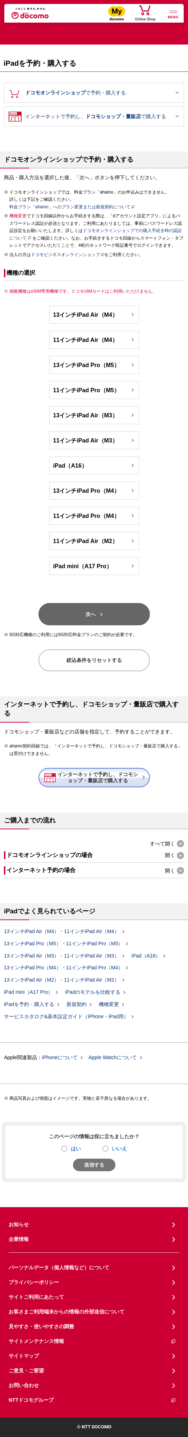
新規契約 (77, 1004)
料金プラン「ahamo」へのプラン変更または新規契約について (69, 206)
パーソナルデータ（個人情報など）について (59, 1267)
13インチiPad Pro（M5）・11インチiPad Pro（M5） (63, 944)
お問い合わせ (24, 1385)
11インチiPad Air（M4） (94, 340)
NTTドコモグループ (92, 1400)
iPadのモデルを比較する (92, 992)
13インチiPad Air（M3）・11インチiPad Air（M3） (61, 955)
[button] (167, 844)
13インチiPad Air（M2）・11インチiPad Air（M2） (61, 980)
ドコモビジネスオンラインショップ (65, 254)
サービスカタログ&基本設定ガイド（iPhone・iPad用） (66, 1016)
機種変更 (109, 1004)
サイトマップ (24, 1356)
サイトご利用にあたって (36, 1297)
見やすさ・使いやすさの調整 (41, 1326)
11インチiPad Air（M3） (94, 440)
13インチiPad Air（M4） (94, 314)
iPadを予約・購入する (29, 1004)
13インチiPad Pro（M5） (94, 365)
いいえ (119, 1148)
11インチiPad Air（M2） (94, 541)
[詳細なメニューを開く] (173, 14)
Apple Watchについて (112, 1057)
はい (76, 1148)
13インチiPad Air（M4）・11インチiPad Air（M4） (61, 931)
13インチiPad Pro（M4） (94, 490)
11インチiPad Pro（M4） (94, 516)
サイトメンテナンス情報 (92, 1341)
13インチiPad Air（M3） (94, 415)
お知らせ (19, 1224)
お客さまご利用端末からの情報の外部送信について (66, 1312)
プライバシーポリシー (34, 1282)
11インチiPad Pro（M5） (94, 390)
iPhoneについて (60, 1057)
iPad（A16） (94, 465)
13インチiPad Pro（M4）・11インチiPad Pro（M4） (63, 968)
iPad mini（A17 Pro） (94, 566)
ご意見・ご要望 (26, 1370)
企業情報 (19, 1239)
